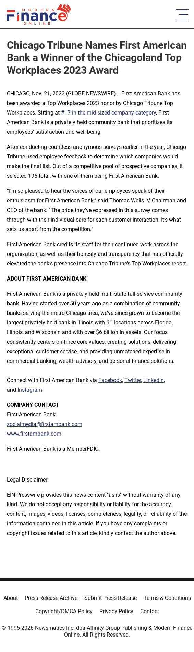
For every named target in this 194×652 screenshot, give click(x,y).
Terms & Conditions (167, 598)
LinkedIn (153, 380)
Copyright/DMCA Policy (64, 611)
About (10, 598)
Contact (149, 611)
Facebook (110, 380)
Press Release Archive (51, 598)
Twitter (132, 380)
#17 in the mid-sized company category (108, 112)
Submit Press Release (110, 598)
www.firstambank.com (34, 433)
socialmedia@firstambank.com (44, 424)
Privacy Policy (116, 611)
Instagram (29, 390)
